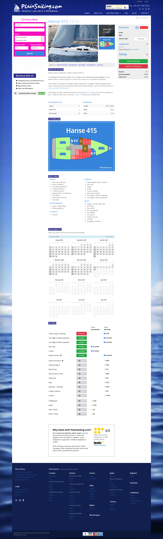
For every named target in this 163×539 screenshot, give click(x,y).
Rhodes (71, 489)
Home (87, 13)
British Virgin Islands (136, 501)
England (133, 473)
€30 (107, 391)
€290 (107, 333)
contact (145, 13)
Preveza (71, 503)
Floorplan (73, 65)
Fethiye (112, 505)
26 (62, 254)
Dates (17, 34)
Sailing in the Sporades (75, 513)
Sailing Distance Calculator (23, 472)
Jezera (51, 497)
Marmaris (112, 510)
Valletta (92, 508)
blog (134, 13)
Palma (112, 484)
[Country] (29, 25)
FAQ (126, 13)
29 (50, 256)
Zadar (51, 500)
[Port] (29, 30)
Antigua (132, 496)
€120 (94, 401)
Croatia (52, 473)
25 (59, 254)
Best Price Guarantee (21, 480)
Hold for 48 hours (133, 66)
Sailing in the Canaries (116, 489)
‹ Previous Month (54, 236)
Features (81, 65)
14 (68, 249)
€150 (94, 405)
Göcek (112, 507)
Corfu (71, 495)
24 (56, 254)
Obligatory (81, 334)
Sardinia (92, 496)
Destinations (54, 469)
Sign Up (41, 93)
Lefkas (71, 500)
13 (65, 249)
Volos (71, 519)
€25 (107, 369)
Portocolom (113, 487)
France (92, 473)
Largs (131, 486)
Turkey (113, 502)
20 (65, 252)
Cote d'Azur (93, 479)
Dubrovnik (52, 476)
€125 (107, 382)
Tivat (91, 518)
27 (65, 254)
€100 (107, 365)
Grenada (133, 503)
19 (62, 252)
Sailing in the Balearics (116, 479)
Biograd (51, 495)
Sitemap (17, 495)
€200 (107, 361)
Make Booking (133, 61)
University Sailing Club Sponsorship (26, 475)
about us (98, 13)
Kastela (51, 484)
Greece (72, 473)
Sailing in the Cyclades (75, 476)
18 (59, 252)
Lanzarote (113, 492)
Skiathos (71, 516)
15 (50, 252)
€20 (107, 378)
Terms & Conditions (21, 489)
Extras (100, 65)
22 (50, 254)
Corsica (92, 476)
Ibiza (111, 482)
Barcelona (113, 476)
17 (56, 252)
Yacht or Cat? (20, 45)
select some (134, 49)
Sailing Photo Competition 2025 (24, 477)
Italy (91, 485)
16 (53, 252)
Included (81, 338)
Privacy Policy (19, 492)
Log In (146, 1)
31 (56, 256)
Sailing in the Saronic (75, 505)
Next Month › (110, 236)
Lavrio (71, 481)
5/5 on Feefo (90, 92)
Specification (62, 65)
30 (53, 256)
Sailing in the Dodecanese (76, 484)
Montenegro (95, 515)
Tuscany (92, 499)
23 (53, 254)
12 (62, 249)
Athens (71, 479)
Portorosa (93, 491)
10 (56, 249)
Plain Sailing (20, 469)
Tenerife (112, 495)
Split (50, 487)
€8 (94, 410)
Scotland (133, 483)
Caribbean (134, 493)
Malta (92, 505)
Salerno (92, 493)
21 (68, 252)
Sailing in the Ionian (74, 492)
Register (139, 1)
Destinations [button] (112, 13)
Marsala (92, 488)
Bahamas (133, 498)
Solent (132, 476)
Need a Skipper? (37, 45)
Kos (70, 487)
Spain (112, 473)
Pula (50, 479)
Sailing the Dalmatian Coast (56, 481)
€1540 (108, 395)
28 (68, 254)
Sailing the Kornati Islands (56, 492)
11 (59, 249)
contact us (78, 95)
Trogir (50, 489)
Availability (91, 65)
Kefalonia (72, 497)
